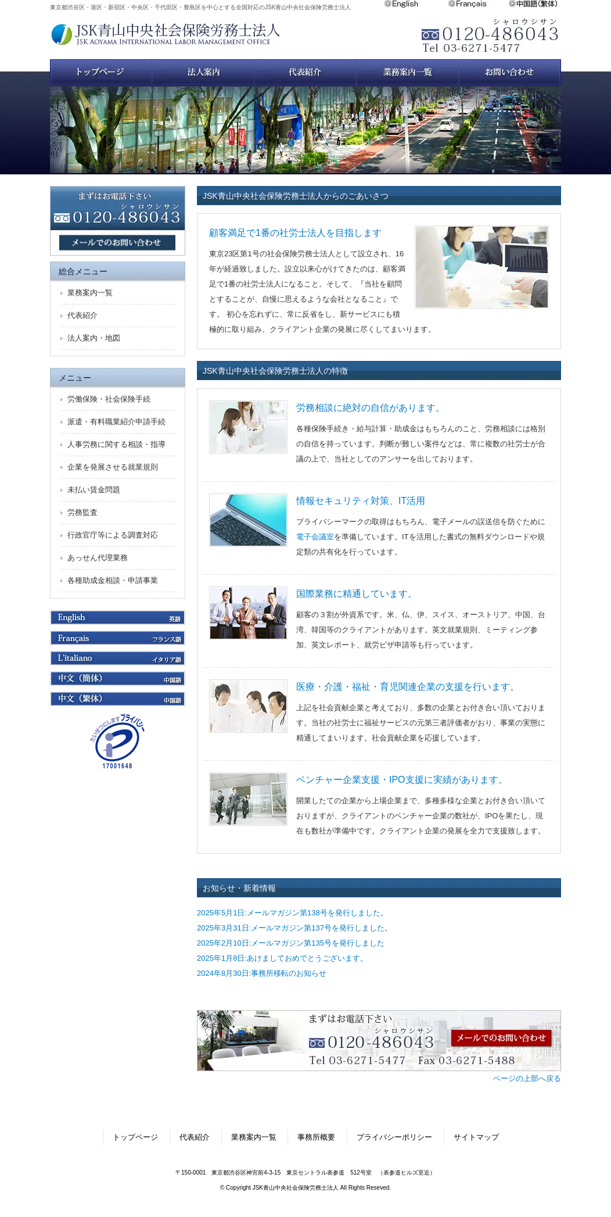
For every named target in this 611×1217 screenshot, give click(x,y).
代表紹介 (82, 315)
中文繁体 (534, 4)
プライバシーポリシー (394, 1137)
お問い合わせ (510, 72)
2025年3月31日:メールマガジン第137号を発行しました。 (294, 928)
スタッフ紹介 (305, 72)
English (416, 4)
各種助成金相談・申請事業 (112, 580)
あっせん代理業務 (97, 557)
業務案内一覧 (408, 72)
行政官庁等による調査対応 (112, 535)
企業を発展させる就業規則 (112, 467)
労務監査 (82, 512)
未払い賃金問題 (93, 489)
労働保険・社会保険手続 (108, 399)
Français (478, 4)
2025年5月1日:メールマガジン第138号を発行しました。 (292, 912)
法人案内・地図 (93, 338)
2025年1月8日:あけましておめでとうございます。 (282, 958)
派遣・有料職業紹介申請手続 (116, 421)
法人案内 (203, 72)
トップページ (101, 72)
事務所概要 (316, 1137)
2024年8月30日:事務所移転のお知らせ (261, 973)
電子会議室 (315, 536)
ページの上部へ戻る (527, 1078)
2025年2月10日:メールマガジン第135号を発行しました (290, 943)
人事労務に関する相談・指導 (116, 444)
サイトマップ (476, 1137)
